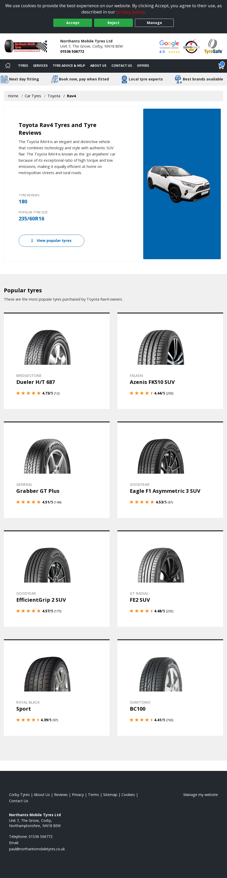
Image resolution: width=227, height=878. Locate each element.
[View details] (57, 360)
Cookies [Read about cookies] (128, 794)
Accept (72, 22)
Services (40, 65)
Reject (113, 22)
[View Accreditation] (191, 45)
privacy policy (130, 12)
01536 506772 (72, 51)
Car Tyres (33, 95)
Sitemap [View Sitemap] (110, 794)
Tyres (23, 65)
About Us (98, 65)
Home (13, 95)
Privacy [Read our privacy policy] (78, 794)
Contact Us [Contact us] (121, 65)
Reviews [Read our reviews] (61, 794)
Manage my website (200, 794)
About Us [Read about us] (42, 794)
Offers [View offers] (143, 65)
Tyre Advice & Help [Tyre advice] (69, 65)
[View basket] (221, 66)
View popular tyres (51, 240)
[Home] (8, 66)
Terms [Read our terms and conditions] (93, 794)
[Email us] (37, 848)
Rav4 (71, 95)
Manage (154, 22)
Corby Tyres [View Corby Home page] (19, 794)
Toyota (54, 95)
